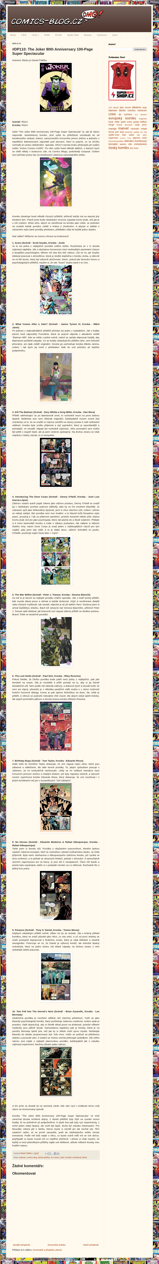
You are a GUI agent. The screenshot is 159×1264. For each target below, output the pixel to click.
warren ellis (126, 144)
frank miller (114, 122)
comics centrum (137, 110)
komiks (69, 1157)
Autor (115, 35)
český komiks (119, 148)
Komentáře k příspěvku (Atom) (47, 1250)
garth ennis (126, 122)
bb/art (122, 110)
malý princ (141, 125)
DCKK (58, 35)
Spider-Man (73, 35)
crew (112, 114)
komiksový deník (80, 1157)
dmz (136, 115)
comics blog (32, 1157)
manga (112, 128)
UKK (24, 35)
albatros (136, 107)
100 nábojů (114, 108)
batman (22, 1157)
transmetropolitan (116, 141)
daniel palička (44, 1157)
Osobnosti (102, 35)
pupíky (136, 132)
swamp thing (125, 138)
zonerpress (140, 144)
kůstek (119, 125)
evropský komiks (122, 118)
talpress (136, 138)
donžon (144, 115)
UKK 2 (35, 35)
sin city (143, 132)
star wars (142, 135)
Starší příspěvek (91, 1245)
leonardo (128, 125)
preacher (129, 132)
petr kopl (119, 132)
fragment (143, 119)
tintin (144, 138)
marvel (123, 128)
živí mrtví (134, 148)
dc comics (55, 1157)
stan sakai (128, 135)
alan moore (125, 107)
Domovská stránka (56, 1245)
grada (136, 122)
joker (62, 1157)
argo (144, 107)
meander (135, 128)
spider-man (114, 135)
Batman (88, 35)
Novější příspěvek (21, 1245)
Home (13, 35)
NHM (47, 35)
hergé (111, 125)
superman (113, 138)
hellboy (143, 122)
